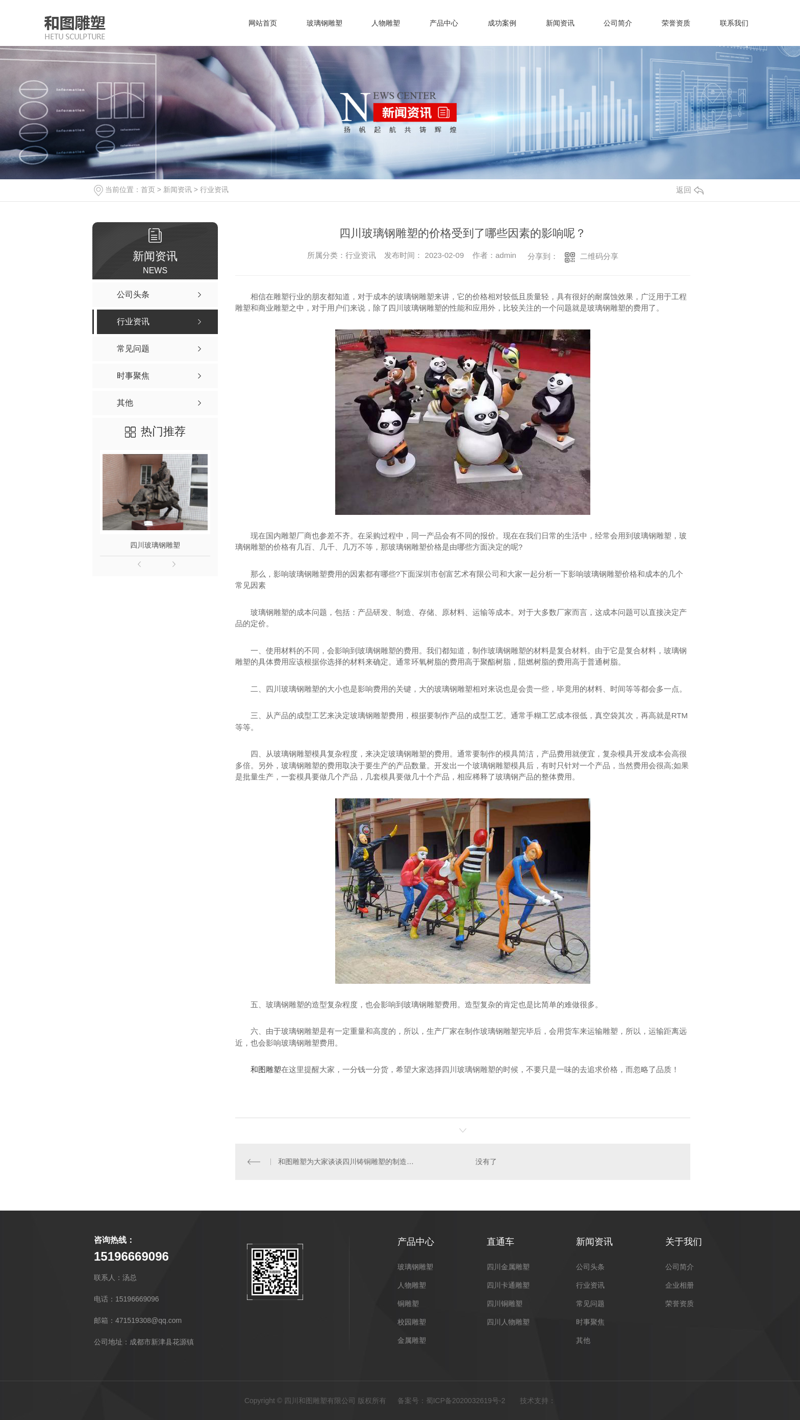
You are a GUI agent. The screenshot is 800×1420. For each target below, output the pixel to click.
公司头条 (590, 1267)
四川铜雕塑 (504, 1303)
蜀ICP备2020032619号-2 (466, 1401)
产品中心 (438, 23)
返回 (690, 189)
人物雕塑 (379, 23)
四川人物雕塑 (508, 1322)
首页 (148, 189)
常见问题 (590, 1303)
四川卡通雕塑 (508, 1285)
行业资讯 (214, 189)
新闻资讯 (556, 23)
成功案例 (497, 23)
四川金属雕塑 (508, 1267)
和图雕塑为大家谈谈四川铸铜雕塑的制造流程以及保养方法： (348, 1161)
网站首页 (253, 23)
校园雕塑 (411, 1322)
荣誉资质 (675, 23)
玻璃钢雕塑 (316, 23)
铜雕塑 (408, 1303)
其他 (583, 1340)
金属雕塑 (411, 1340)
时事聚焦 (590, 1322)
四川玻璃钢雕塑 (155, 545)
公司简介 (616, 23)
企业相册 (679, 1285)
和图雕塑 (266, 1069)
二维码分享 (599, 256)
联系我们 (734, 23)
